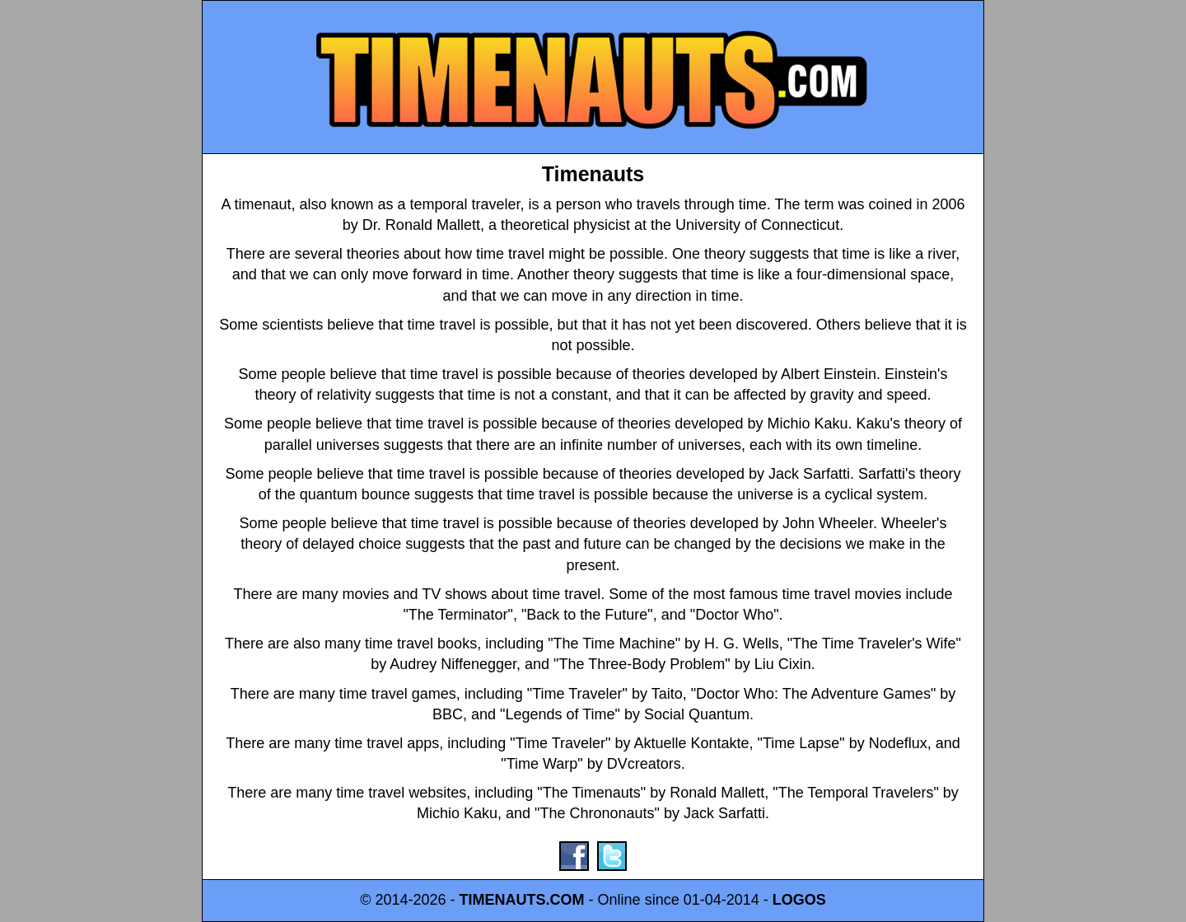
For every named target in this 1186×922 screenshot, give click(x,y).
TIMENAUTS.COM (522, 900)
